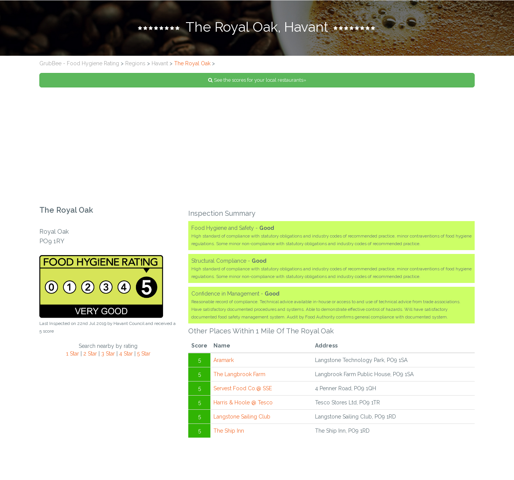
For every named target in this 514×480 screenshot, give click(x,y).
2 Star (90, 354)
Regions (135, 63)
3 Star (108, 354)
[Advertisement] (257, 146)
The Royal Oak (192, 63)
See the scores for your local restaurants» (257, 80)
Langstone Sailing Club (241, 417)
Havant (160, 63)
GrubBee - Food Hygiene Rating (79, 63)
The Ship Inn (228, 431)
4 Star (126, 354)
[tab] (257, 28)
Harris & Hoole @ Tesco (243, 402)
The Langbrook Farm (239, 374)
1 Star (72, 354)
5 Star (143, 354)
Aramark (223, 360)
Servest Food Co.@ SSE (242, 388)
